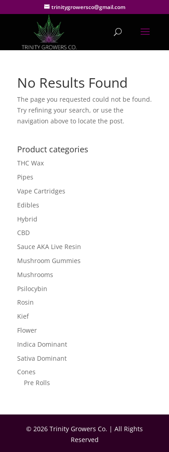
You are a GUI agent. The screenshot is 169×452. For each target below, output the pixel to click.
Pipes (25, 177)
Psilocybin (32, 288)
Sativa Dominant (42, 358)
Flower (27, 330)
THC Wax (30, 163)
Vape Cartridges (41, 191)
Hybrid (27, 219)
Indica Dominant (42, 344)
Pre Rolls (37, 382)
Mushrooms (35, 274)
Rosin (25, 302)
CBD (23, 232)
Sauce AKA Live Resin (49, 246)
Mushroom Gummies (49, 260)
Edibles (28, 205)
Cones (26, 371)
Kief (23, 316)
